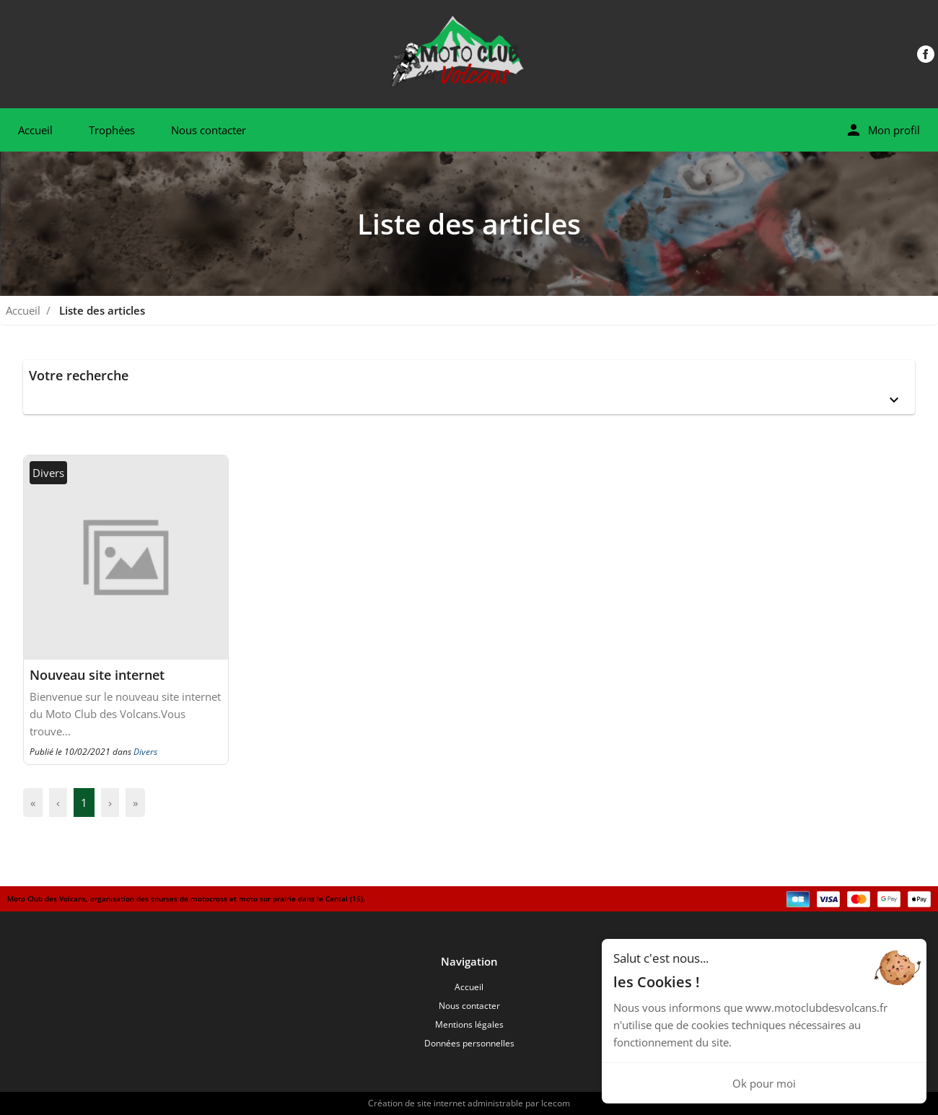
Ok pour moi (764, 1083)
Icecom (555, 1103)
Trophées (112, 130)
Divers (145, 751)
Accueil (35, 130)
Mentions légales (469, 1024)
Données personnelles (469, 1043)
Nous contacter (208, 130)
